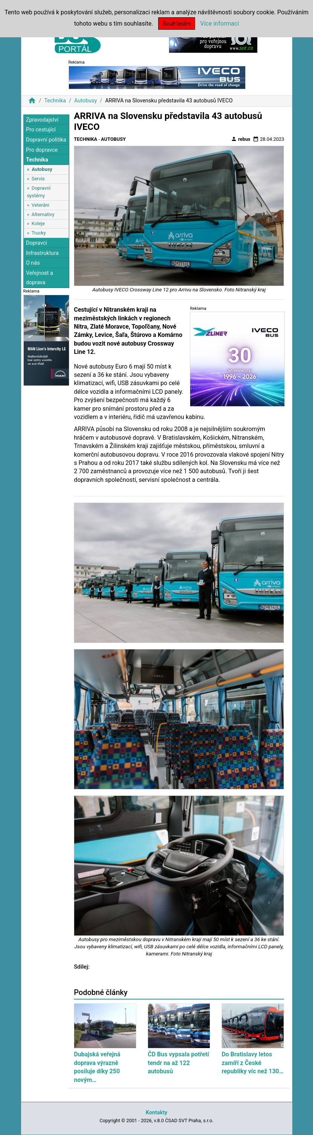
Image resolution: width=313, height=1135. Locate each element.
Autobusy (85, 101)
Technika (55, 101)
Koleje (38, 223)
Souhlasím (176, 23)
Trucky (39, 233)
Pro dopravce (42, 150)
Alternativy (43, 214)
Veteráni (40, 205)
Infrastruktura (42, 253)
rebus (240, 139)
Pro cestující (41, 129)
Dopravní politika (46, 140)
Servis (38, 178)
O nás (33, 263)
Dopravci (36, 243)
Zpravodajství (42, 120)
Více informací (219, 23)
